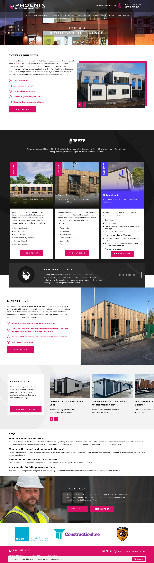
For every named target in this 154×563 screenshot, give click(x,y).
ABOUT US (69, 15)
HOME (27, 15)
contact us (22, 109)
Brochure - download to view (105, 5)
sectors (18, 63)
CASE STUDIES (99, 15)
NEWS (111, 15)
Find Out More (32, 253)
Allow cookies (139, 559)
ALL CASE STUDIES (25, 409)
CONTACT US (123, 15)
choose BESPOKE (128, 275)
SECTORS (58, 15)
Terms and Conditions (16, 555)
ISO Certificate (53, 555)
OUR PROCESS (84, 15)
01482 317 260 (102, 509)
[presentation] (80, 104)
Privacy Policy (36, 555)
